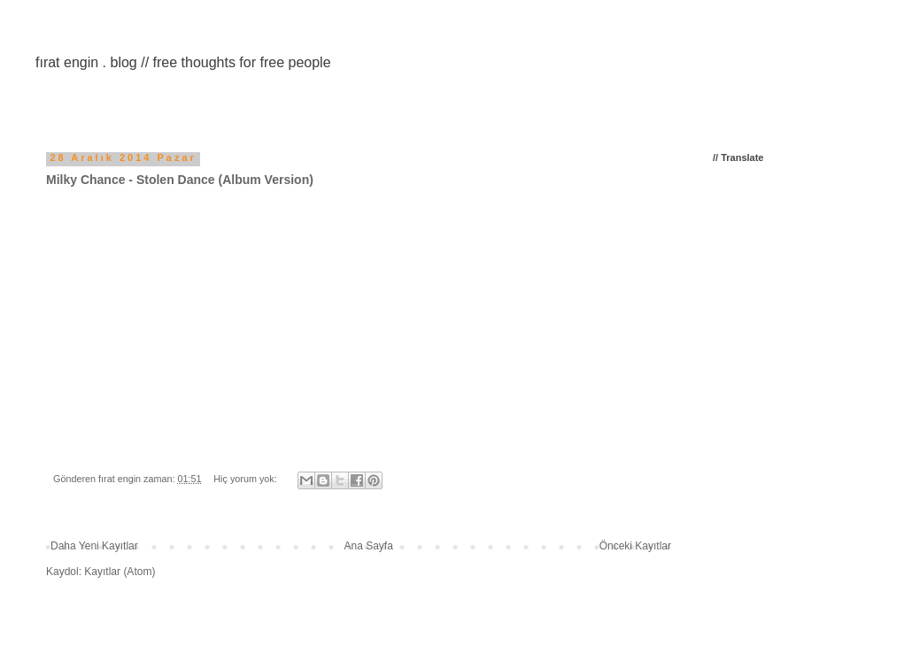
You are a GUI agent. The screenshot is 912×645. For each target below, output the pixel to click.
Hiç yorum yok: (246, 478)
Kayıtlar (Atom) (119, 571)
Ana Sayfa (368, 546)
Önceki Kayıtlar (635, 546)
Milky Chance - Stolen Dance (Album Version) (179, 180)
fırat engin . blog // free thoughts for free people (183, 62)
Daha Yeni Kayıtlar (94, 546)
